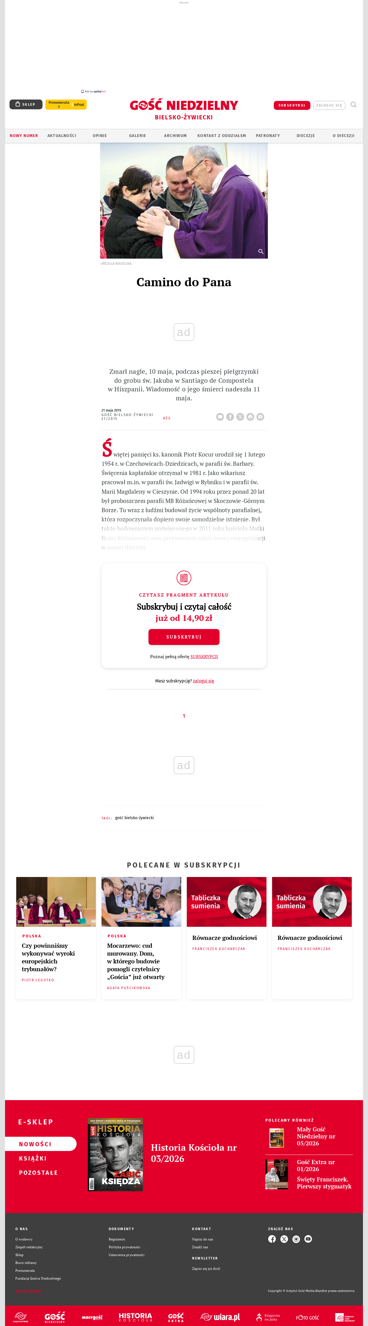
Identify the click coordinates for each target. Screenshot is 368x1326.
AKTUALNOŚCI (62, 132)
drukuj (251, 412)
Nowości (32, 1141)
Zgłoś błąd (28, 1288)
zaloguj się (329, 102)
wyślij (261, 412)
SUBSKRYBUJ (292, 102)
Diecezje (306, 132)
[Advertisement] (184, 47)
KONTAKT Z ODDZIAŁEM (221, 132)
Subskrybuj (184, 634)
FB (231, 412)
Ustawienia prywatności (127, 1251)
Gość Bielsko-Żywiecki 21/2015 (128, 414)
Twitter (241, 412)
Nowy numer (24, 132)
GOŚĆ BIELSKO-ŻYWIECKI (134, 814)
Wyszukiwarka (353, 101)
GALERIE (137, 132)
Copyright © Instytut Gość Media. (291, 1288)
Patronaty (268, 132)
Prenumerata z (59, 101)
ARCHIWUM (175, 132)
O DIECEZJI (344, 132)
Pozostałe (32, 1169)
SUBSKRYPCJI (204, 653)
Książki (32, 1155)
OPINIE (100, 132)
